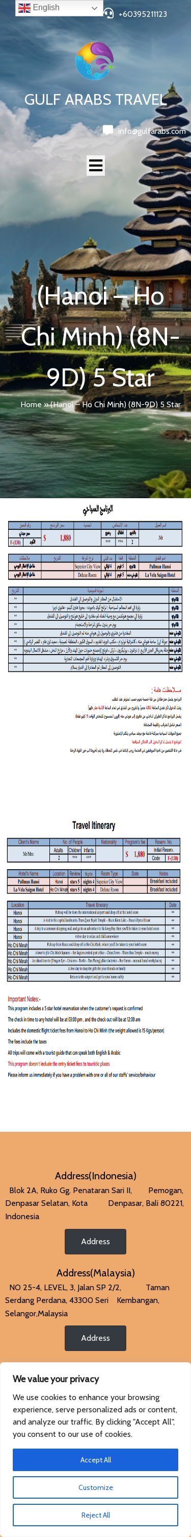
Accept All (95, 1459)
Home (31, 404)
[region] (95, 1449)
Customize (95, 1487)
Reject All (95, 1515)
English (39, 8)
